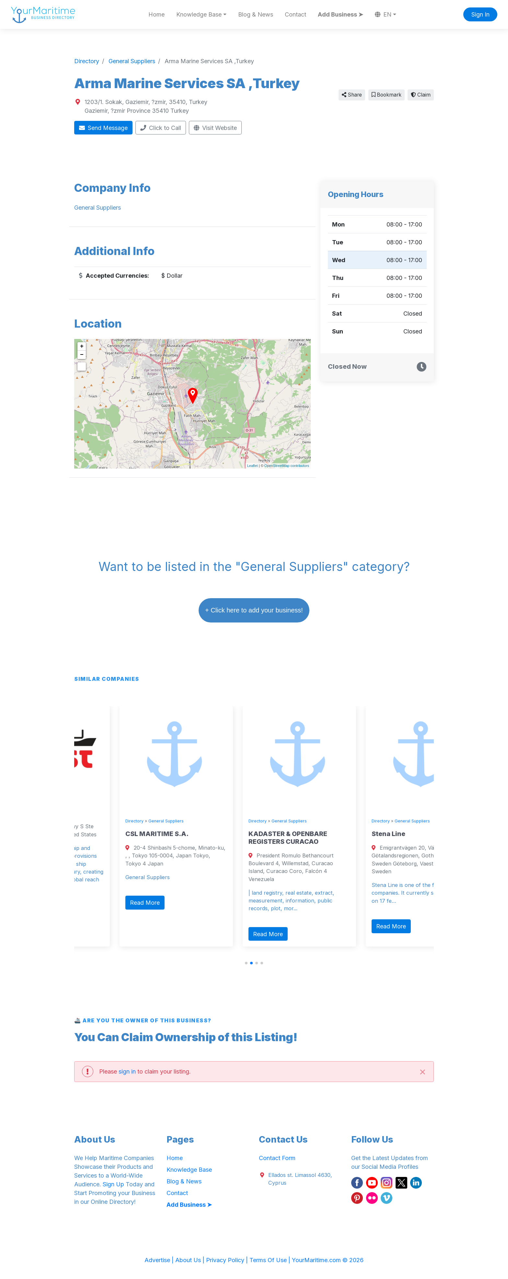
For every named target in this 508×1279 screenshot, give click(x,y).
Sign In (480, 14)
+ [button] (82, 346)
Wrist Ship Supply (106, 813)
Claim (421, 95)
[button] (246, 963)
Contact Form (277, 1158)
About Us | (190, 1260)
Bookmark (386, 95)
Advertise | (159, 1260)
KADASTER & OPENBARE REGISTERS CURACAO (363, 837)
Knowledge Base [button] (199, 14)
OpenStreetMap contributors (286, 466)
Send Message (103, 127)
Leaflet (252, 466)
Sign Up (113, 1184)
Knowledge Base (189, 1169)
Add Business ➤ (340, 14)
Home (156, 14)
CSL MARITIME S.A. (232, 834)
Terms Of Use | (270, 1260)
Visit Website (215, 127)
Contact (295, 14)
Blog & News (255, 14)
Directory (87, 799)
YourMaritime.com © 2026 (328, 1260)
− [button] (82, 355)
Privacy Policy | (227, 1260)
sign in (127, 1071)
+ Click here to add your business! (254, 610)
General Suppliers (118, 799)
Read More (97, 930)
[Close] (422, 1071)
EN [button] (383, 14)
